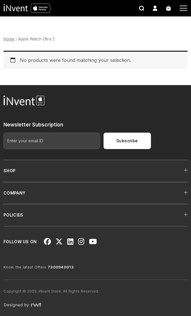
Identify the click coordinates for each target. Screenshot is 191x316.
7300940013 (61, 267)
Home (9, 39)
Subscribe (127, 140)
